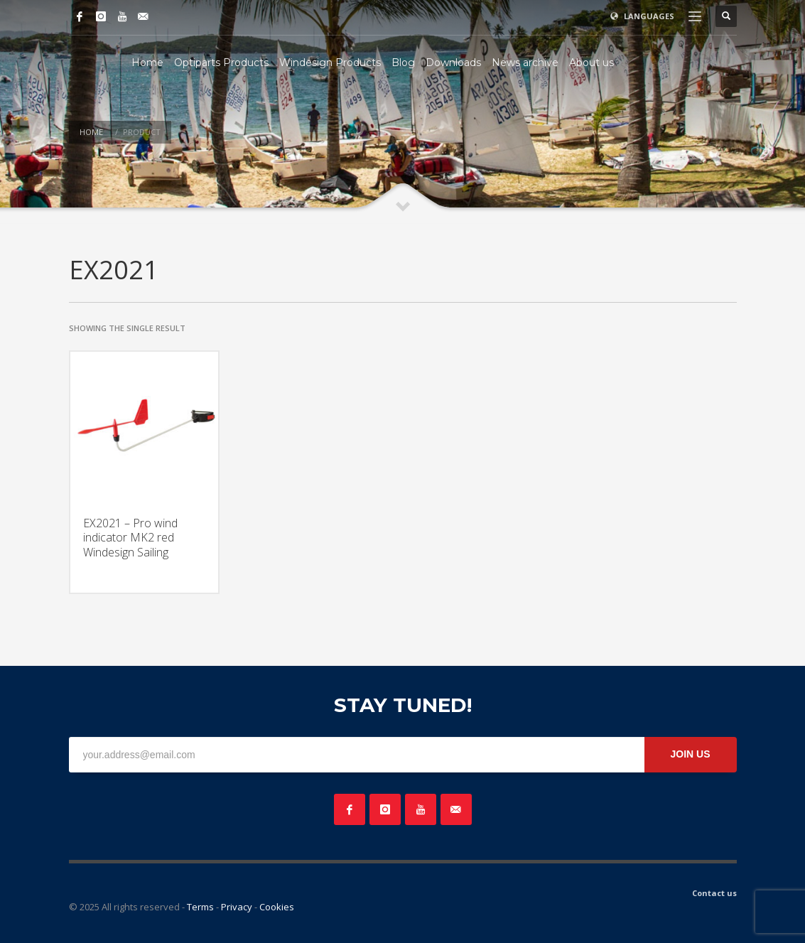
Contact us (714, 893)
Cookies (276, 906)
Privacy (236, 906)
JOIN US (690, 754)
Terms (200, 906)
